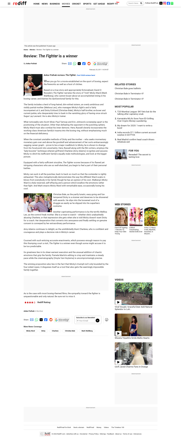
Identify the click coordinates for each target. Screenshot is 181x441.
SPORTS (87, 4)
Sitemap (103, 434)
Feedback (110, 434)
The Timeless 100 (117, 427)
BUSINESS (55, 4)
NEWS (45, 4)
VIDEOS (119, 279)
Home (26, 50)
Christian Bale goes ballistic (128, 88)
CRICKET (76, 4)
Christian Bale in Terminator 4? (129, 93)
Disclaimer (83, 434)
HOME (36, 4)
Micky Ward (30, 331)
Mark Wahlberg (87, 331)
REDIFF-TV (112, 4)
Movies (32, 50)
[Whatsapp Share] (74, 63)
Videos (106, 427)
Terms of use (127, 434)
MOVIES (66, 4)
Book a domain (79, 427)
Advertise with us (72, 434)
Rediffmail (90, 427)
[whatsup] (172, 3)
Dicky (43, 331)
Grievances (137, 434)
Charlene (55, 331)
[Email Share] (69, 63)
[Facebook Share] (83, 63)
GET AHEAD (99, 4)
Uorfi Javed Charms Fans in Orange (131, 367)
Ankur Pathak (31, 64)
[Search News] (140, 3)
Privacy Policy (94, 434)
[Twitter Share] (79, 63)
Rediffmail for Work (64, 427)
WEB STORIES (123, 204)
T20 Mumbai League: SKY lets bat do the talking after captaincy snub (136, 112)
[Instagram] (165, 3)
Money (99, 427)
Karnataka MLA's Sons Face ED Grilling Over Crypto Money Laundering (135, 119)
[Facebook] (168, 3)
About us (118, 434)
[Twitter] (161, 3)
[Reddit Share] (88, 63)
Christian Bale (70, 331)
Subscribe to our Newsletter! (85, 317)
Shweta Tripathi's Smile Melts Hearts (132, 338)
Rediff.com (61, 434)
